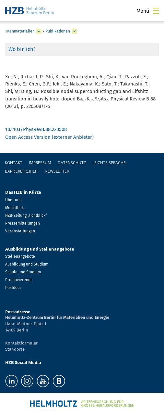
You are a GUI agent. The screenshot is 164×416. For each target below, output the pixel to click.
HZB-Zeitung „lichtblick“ (26, 215)
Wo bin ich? (21, 49)
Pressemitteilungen (22, 223)
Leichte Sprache (109, 162)
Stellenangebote (20, 256)
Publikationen (57, 31)
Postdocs (13, 287)
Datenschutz (72, 162)
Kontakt (13, 162)
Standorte (15, 349)
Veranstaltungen (20, 231)
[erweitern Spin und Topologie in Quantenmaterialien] (38, 31)
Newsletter (57, 171)
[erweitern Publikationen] (74, 31)
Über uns (13, 200)
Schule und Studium (23, 272)
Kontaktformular (21, 343)
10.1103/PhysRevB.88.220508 (36, 129)
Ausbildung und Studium (26, 264)
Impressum (40, 162)
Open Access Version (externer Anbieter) (49, 137)
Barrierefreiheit (21, 171)
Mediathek (14, 207)
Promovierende (19, 280)
